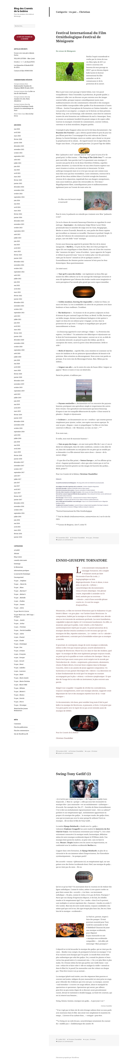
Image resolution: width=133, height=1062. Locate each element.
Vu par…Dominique (20, 644)
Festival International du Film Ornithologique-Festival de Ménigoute (81, 37)
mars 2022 (17, 292)
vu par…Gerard (19, 661)
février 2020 (18, 374)
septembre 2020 (19, 350)
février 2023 (18, 255)
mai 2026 (17, 129)
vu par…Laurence (20, 671)
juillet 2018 (17, 438)
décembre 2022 (19, 262)
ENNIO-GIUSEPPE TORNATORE (81, 560)
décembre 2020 (19, 340)
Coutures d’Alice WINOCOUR (23, 71)
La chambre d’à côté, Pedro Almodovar (22, 99)
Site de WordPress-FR (21, 734)
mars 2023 (17, 251)
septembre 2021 (19, 313)
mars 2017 (17, 493)
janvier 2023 (18, 258)
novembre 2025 (19, 149)
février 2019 (18, 415)
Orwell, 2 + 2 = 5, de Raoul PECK (24, 62)
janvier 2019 (18, 418)
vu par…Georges (19, 657)
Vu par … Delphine (20, 581)
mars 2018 (17, 452)
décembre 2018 (19, 421)
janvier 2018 (18, 459)
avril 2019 (17, 408)
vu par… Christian (20, 627)
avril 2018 (17, 449)
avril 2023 (17, 248)
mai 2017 (17, 486)
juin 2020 (17, 360)
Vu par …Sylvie (19, 608)
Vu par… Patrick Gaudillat (22, 630)
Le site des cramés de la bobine (24, 38)
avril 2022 (17, 289)
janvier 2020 (18, 377)
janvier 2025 (18, 183)
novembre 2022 (19, 265)
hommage (17, 564)
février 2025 (18, 180)
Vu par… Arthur (19, 623)
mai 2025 (17, 170)
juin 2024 (17, 200)
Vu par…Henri (18, 664)
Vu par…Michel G (19, 691)
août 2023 (17, 234)
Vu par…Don (18, 647)
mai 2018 (17, 445)
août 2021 (17, 316)
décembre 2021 (19, 302)
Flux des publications (21, 727)
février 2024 (18, 214)
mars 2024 (17, 211)
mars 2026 (17, 136)
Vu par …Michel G (20, 594)
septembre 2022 (19, 272)
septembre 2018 (19, 432)
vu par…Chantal (19, 637)
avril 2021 (17, 326)
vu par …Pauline (19, 601)
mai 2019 (17, 404)
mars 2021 (17, 330)
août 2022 (17, 275)
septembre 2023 (19, 231)
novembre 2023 (19, 224)
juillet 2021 (17, 319)
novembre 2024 (19, 190)
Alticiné (16, 553)
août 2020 (17, 353)
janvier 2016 (18, 537)
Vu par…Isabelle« (20, 668)
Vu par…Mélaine (19, 688)
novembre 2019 (19, 384)
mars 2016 (17, 530)
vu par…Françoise (20, 654)
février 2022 (18, 296)
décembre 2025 (19, 146)
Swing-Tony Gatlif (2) (73, 773)
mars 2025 (17, 177)
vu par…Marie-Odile (20, 685)
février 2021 (18, 333)
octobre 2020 (18, 347)
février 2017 (18, 496)
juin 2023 (17, 241)
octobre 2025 (18, 153)
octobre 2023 (18, 228)
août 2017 (17, 476)
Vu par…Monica (19, 695)
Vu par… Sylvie (19, 634)
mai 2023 (17, 245)
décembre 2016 (19, 503)
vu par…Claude (19, 640)
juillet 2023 (17, 238)
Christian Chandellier (78, 538)
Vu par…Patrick (19, 698)
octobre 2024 (18, 194)
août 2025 (17, 160)
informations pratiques (21, 570)
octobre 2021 (18, 309)
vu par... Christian (93, 538)
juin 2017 (17, 483)
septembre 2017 (19, 472)
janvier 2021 (18, 336)
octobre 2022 (18, 268)
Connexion (17, 724)
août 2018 (17, 435)
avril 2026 (17, 132)
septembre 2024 (19, 197)
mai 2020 (17, 364)
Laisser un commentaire (65, 540)
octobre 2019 (18, 387)
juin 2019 (17, 401)
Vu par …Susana (19, 604)
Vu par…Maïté (18, 674)
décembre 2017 (19, 462)
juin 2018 (17, 442)
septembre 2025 (19, 156)
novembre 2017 (19, 466)
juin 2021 (17, 323)
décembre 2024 (19, 187)
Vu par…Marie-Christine (22, 681)
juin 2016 (17, 520)
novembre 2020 (19, 343)
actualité (17, 550)
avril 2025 (17, 173)
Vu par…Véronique (20, 705)
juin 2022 (17, 282)
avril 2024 (17, 207)
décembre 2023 (19, 221)
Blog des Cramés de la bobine (23, 10)
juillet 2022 (17, 279)
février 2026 (18, 139)
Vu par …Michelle (20, 598)
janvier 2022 (18, 299)
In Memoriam (18, 567)
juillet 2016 (17, 517)
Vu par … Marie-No (20, 584)
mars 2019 (17, 411)
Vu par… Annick (19, 620)
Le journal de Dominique (22, 574)
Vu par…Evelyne (19, 651)
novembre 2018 (19, 425)
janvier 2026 (18, 143)
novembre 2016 (19, 506)
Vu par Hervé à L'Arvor (21, 611)
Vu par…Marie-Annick (21, 678)
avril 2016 (17, 527)
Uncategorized (18, 577)
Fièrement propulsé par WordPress (67, 1057)
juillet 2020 (17, 357)
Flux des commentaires (21, 730)
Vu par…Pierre (19, 702)
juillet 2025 (17, 163)
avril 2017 (17, 489)
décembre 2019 (19, 381)
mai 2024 (17, 204)
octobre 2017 (18, 469)
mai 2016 (17, 523)
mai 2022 (17, 285)
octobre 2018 (18, 428)
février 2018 (18, 455)
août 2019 (17, 394)
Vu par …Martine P (20, 591)
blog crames (18, 557)
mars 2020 (17, 370)
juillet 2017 (17, 479)
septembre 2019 (19, 391)
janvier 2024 (18, 217)
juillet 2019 (17, 398)
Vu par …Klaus (18, 587)
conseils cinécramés (20, 560)
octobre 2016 (18, 510)
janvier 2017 (18, 500)
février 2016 (18, 534)
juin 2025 (17, 166)
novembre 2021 (19, 306)
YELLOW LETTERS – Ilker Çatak (24, 58)
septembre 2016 (19, 513)
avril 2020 (17, 367)
